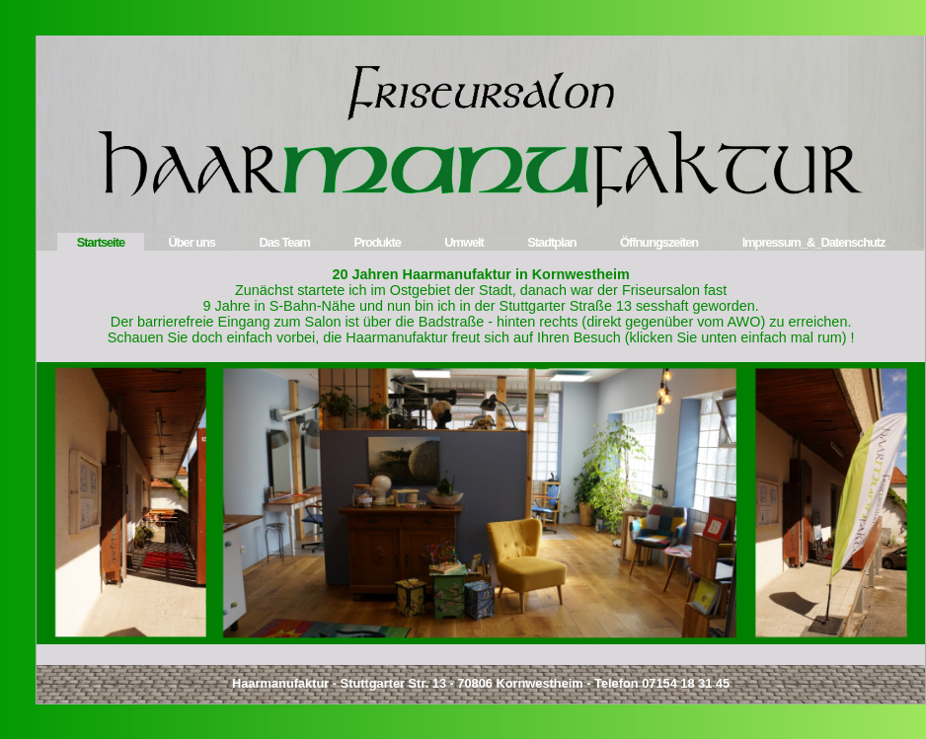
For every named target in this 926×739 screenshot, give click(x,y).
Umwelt (464, 242)
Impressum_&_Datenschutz (814, 242)
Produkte (376, 242)
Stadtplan (551, 242)
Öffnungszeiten (659, 242)
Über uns (192, 242)
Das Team (284, 242)
